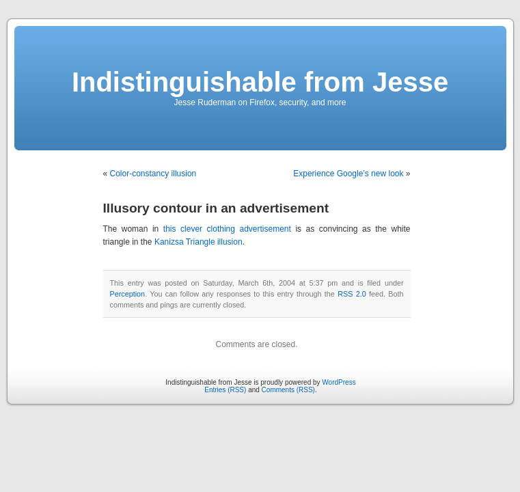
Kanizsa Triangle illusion (198, 242)
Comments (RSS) (288, 390)
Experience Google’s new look (348, 173)
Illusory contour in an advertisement (216, 208)
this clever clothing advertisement (227, 229)
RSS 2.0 (352, 294)
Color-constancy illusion (153, 173)
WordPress (338, 382)
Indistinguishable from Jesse (260, 82)
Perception (128, 294)
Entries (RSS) (225, 390)
